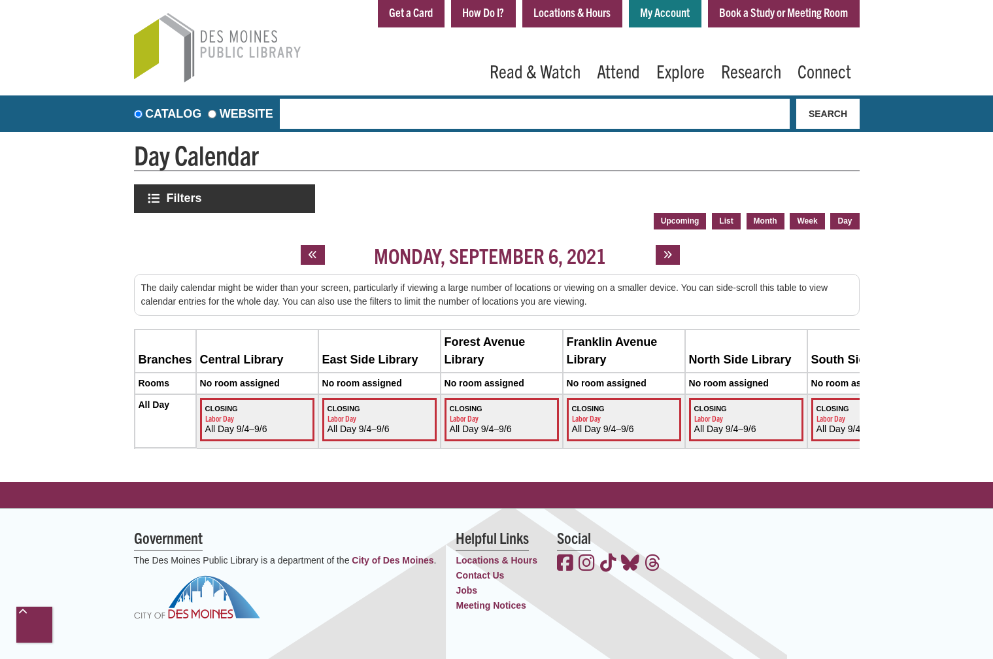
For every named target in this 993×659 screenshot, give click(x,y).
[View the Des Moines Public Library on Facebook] (565, 564)
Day (844, 221)
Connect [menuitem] (824, 70)
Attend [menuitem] (618, 70)
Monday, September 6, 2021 (490, 255)
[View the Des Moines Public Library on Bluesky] (630, 564)
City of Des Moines (392, 560)
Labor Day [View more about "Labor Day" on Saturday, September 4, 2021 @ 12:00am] (219, 418)
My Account (665, 12)
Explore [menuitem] (680, 70)
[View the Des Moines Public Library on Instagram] (587, 564)
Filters (186, 198)
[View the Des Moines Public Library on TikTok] (608, 564)
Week (807, 221)
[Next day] (668, 255)
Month (765, 221)
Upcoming (680, 221)
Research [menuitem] (751, 70)
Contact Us (480, 575)
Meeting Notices (491, 605)
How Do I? (483, 12)
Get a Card (411, 12)
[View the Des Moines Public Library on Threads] (653, 564)
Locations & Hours (572, 12)
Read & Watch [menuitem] (535, 70)
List (726, 221)
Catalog (173, 113)
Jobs (466, 590)
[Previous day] (313, 255)
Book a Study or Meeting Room (783, 12)
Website (246, 113)
